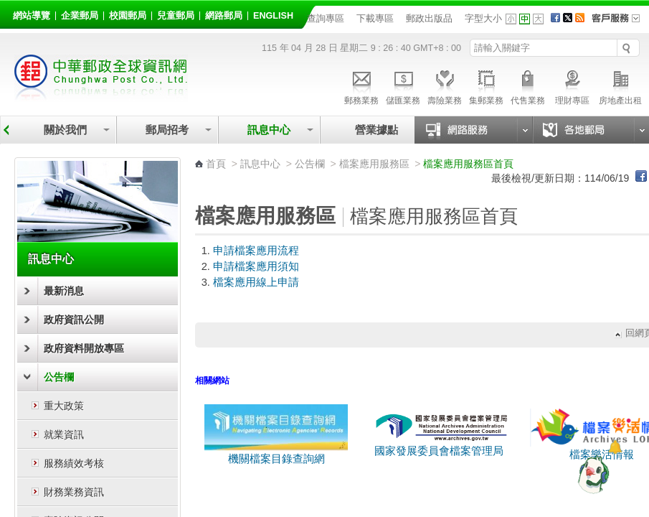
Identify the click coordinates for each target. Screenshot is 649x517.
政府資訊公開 (74, 319)
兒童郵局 (175, 16)
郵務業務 (361, 85)
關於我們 (65, 130)
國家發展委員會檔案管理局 (438, 451)
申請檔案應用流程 (256, 250)
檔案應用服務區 (374, 163)
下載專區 (375, 18)
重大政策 (64, 405)
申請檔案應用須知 (256, 266)
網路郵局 (223, 16)
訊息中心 (268, 130)
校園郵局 (127, 16)
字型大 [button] (538, 19)
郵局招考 (167, 130)
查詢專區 (325, 18)
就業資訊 (64, 434)
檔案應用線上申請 (256, 282)
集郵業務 (486, 85)
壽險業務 (444, 85)
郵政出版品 (429, 18)
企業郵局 (79, 16)
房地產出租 (620, 85)
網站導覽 (31, 16)
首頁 (216, 163)
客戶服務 (620, 23)
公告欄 (59, 377)
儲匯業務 (403, 85)
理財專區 (572, 85)
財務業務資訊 (74, 492)
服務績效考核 (74, 463)
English (273, 16)
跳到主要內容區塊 (7, 7)
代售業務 (528, 85)
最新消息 (64, 291)
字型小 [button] (511, 19)
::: (15, 13)
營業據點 (375, 130)
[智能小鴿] (591, 473)
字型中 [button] (524, 19)
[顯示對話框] (615, 447)
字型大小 (483, 18)
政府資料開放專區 (84, 348)
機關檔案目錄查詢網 (276, 453)
